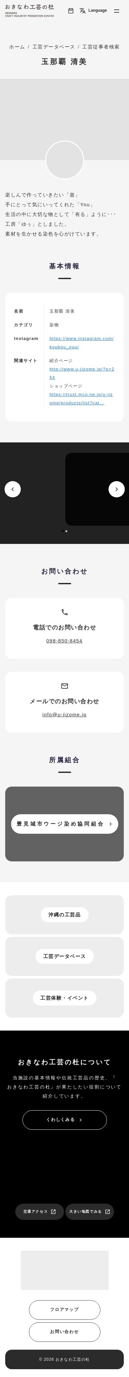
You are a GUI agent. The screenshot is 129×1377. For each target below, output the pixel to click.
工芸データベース (53, 46)
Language (93, 10)
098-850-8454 (64, 640)
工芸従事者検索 (101, 46)
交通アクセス (40, 1212)
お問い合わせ (64, 1331)
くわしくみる (65, 1120)
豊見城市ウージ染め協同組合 (65, 824)
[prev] (13, 489)
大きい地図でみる (89, 1212)
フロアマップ (64, 1309)
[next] (117, 489)
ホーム (17, 46)
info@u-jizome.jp (65, 714)
